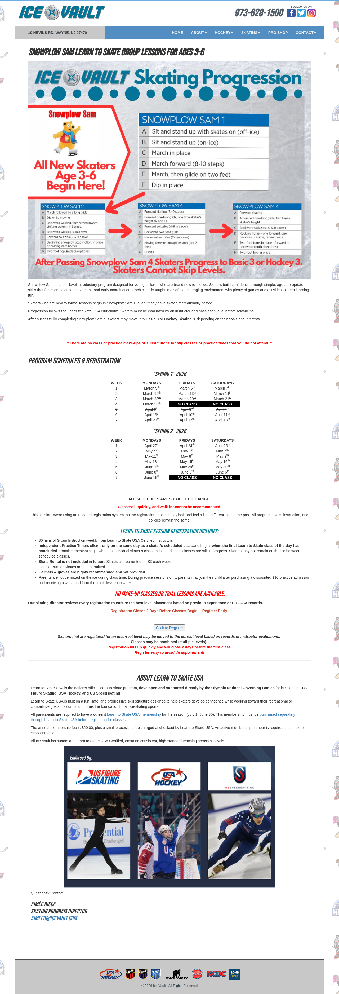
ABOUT (199, 32)
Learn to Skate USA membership (134, 714)
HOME (177, 32)
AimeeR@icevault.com (54, 918)
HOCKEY (224, 32)
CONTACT (306, 32)
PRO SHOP (278, 32)
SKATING (250, 32)
